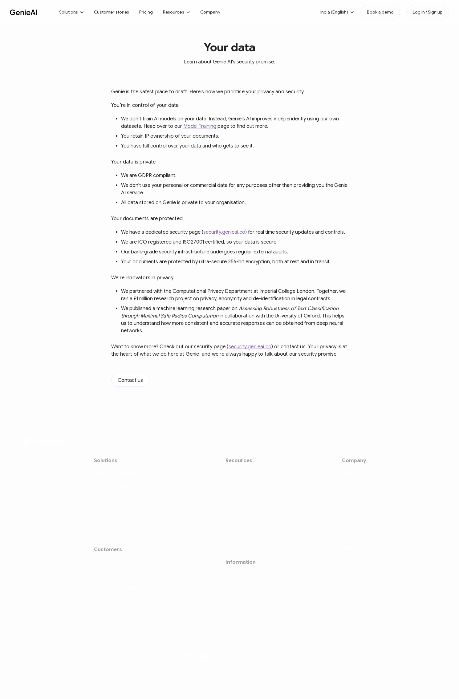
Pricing (146, 12)
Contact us (130, 380)
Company (210, 12)
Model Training (199, 126)
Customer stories (111, 12)
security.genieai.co (224, 232)
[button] (71, 12)
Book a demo (380, 12)
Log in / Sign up (428, 12)
